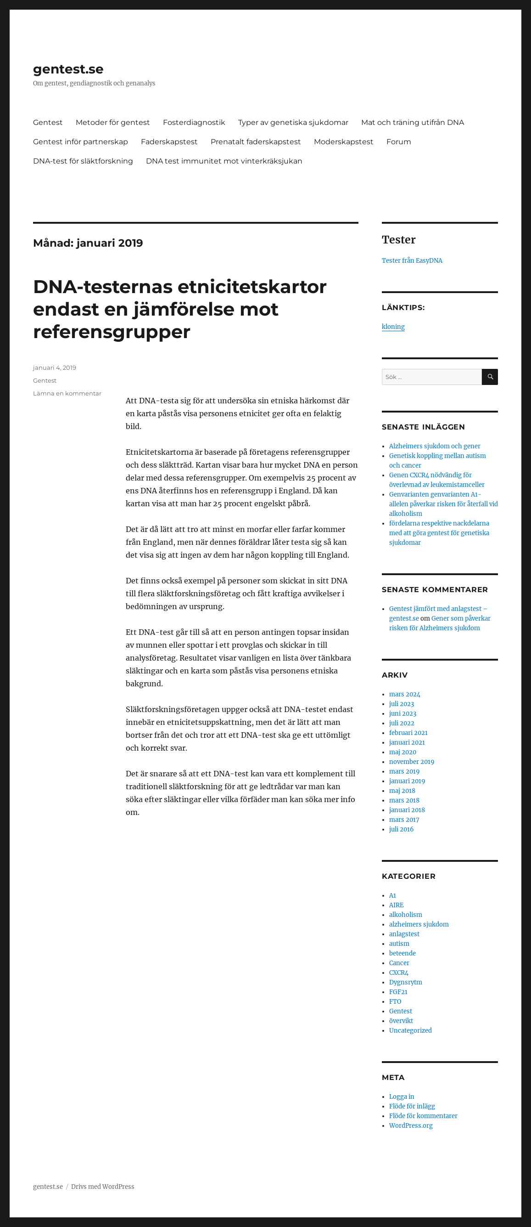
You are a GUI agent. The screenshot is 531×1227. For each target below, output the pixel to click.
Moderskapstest (344, 141)
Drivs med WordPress (102, 1187)
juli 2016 (401, 829)
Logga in (401, 1097)
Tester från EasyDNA (412, 261)
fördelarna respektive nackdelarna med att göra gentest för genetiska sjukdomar (439, 533)
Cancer (399, 963)
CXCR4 (398, 973)
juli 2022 (401, 723)
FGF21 (398, 992)
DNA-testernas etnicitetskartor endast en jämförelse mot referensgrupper (180, 309)
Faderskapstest (169, 141)
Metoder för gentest (113, 122)
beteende (402, 953)
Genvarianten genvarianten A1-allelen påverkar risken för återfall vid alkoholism (443, 504)
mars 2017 (404, 820)
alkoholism (405, 915)
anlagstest (404, 934)
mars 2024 (404, 694)
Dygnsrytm (405, 982)
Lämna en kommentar (67, 393)
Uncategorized (410, 1031)
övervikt (401, 1021)
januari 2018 (407, 810)
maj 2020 (402, 752)
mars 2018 (404, 800)
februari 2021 (408, 733)
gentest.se (68, 69)
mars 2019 (404, 771)
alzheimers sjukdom (419, 924)
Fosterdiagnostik (194, 122)
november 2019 (412, 762)
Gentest (48, 122)
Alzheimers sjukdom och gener (435, 446)
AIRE (396, 905)
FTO (395, 1002)
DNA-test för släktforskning (83, 161)
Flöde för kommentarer (423, 1116)
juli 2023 (401, 704)
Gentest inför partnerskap (80, 141)
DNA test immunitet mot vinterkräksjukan (224, 161)
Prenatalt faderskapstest (256, 141)
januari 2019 (407, 781)
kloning (393, 327)
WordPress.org (411, 1126)
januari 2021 (407, 742)
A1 (392, 895)
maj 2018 (402, 791)
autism (399, 944)
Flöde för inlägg (412, 1106)
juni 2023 (402, 714)
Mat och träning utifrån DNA (412, 122)
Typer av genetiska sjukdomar (293, 122)
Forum (398, 141)
